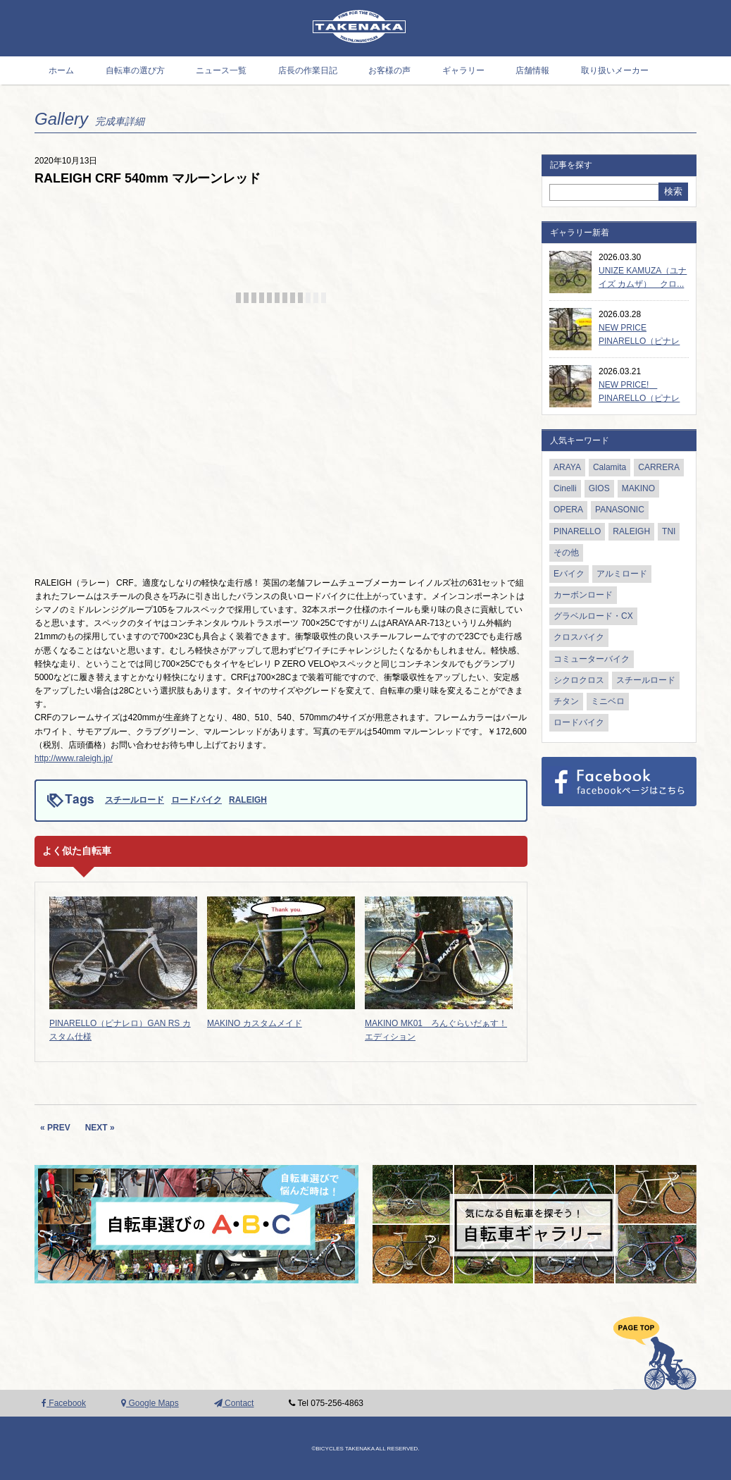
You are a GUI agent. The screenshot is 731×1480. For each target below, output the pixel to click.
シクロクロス (579, 680)
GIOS (599, 488)
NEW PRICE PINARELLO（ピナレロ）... (639, 341)
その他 (566, 552)
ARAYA (567, 467)
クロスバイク (579, 637)
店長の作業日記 (307, 70)
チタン (566, 701)
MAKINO (638, 488)
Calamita (609, 467)
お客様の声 (389, 70)
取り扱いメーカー (615, 70)
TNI (668, 531)
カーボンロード (583, 595)
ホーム (61, 70)
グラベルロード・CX (593, 616)
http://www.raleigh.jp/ (74, 758)
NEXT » (100, 1128)
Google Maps (150, 1403)
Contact (234, 1403)
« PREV (55, 1128)
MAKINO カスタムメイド (254, 1023)
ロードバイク (196, 800)
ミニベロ (608, 701)
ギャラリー (463, 70)
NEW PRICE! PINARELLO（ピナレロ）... (639, 398)
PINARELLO (577, 531)
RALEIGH (248, 800)
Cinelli (565, 488)
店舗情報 (532, 70)
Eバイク (569, 574)
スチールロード (134, 800)
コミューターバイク (592, 659)
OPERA (568, 509)
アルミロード (621, 574)
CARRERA (659, 467)
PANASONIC (619, 509)
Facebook (64, 1403)
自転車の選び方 (135, 70)
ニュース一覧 (221, 70)
